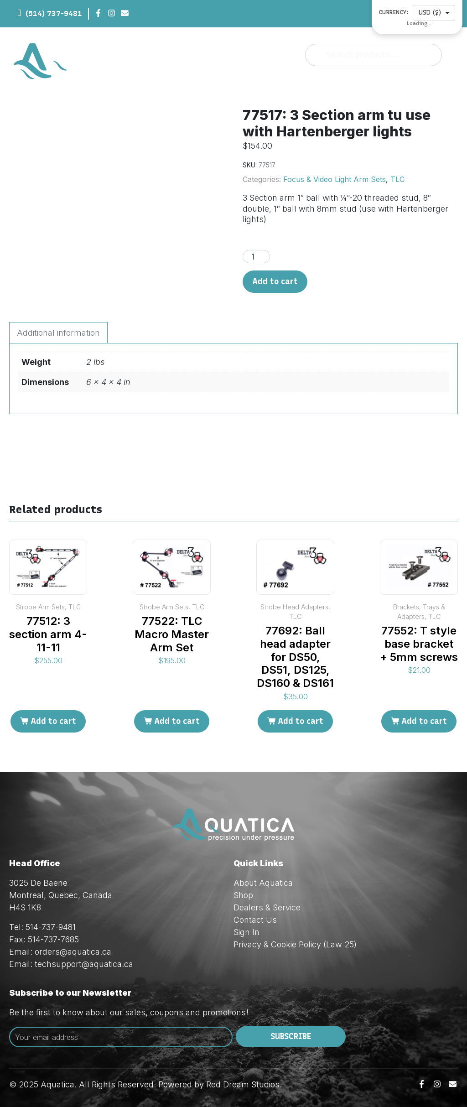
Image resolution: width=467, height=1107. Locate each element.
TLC (397, 179)
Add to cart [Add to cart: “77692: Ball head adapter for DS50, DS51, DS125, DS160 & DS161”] (300, 721)
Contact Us (255, 920)
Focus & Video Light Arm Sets (334, 179)
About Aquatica (263, 883)
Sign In (246, 932)
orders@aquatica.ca (73, 951)
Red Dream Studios (243, 1084)
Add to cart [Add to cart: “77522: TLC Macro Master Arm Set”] (177, 721)
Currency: (394, 13)
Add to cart (275, 281)
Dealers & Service (267, 907)
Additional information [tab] (58, 333)
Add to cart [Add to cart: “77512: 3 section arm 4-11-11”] (53, 721)
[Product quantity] (256, 256)
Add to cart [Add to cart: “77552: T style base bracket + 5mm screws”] (424, 721)
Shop (243, 895)
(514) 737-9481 (54, 13)
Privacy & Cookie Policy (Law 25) (295, 944)
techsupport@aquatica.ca (84, 964)
